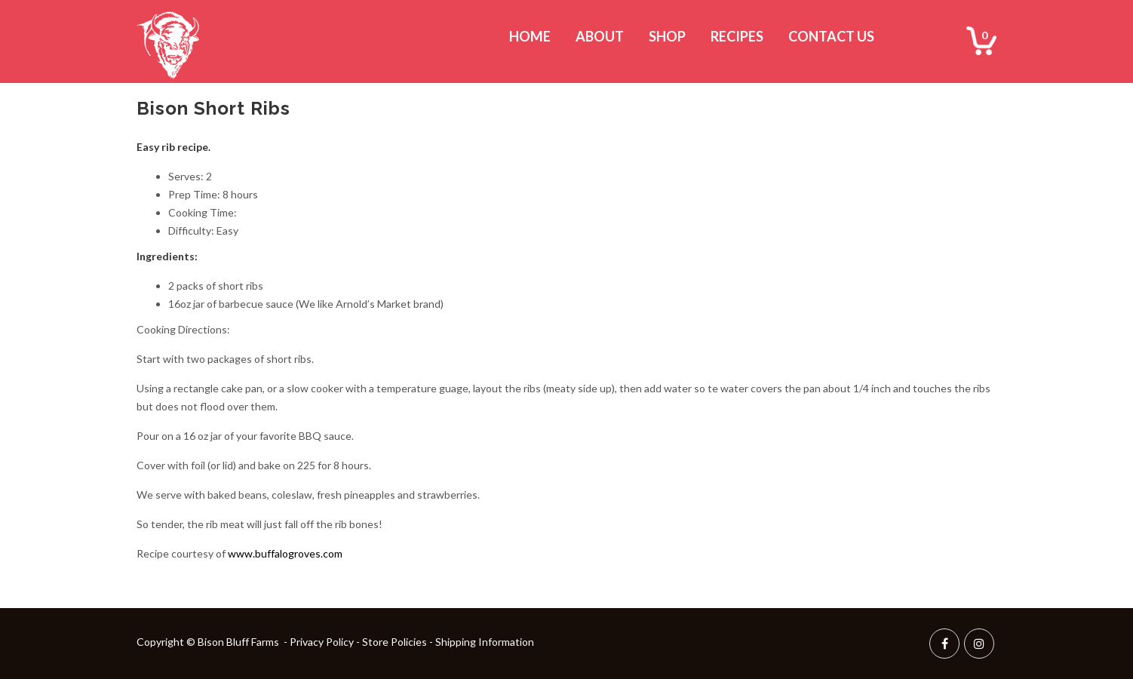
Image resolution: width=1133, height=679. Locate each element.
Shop (667, 36)
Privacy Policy (322, 641)
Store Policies (394, 641)
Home (530, 36)
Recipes (737, 36)
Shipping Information (484, 641)
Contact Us (831, 36)
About (600, 36)
